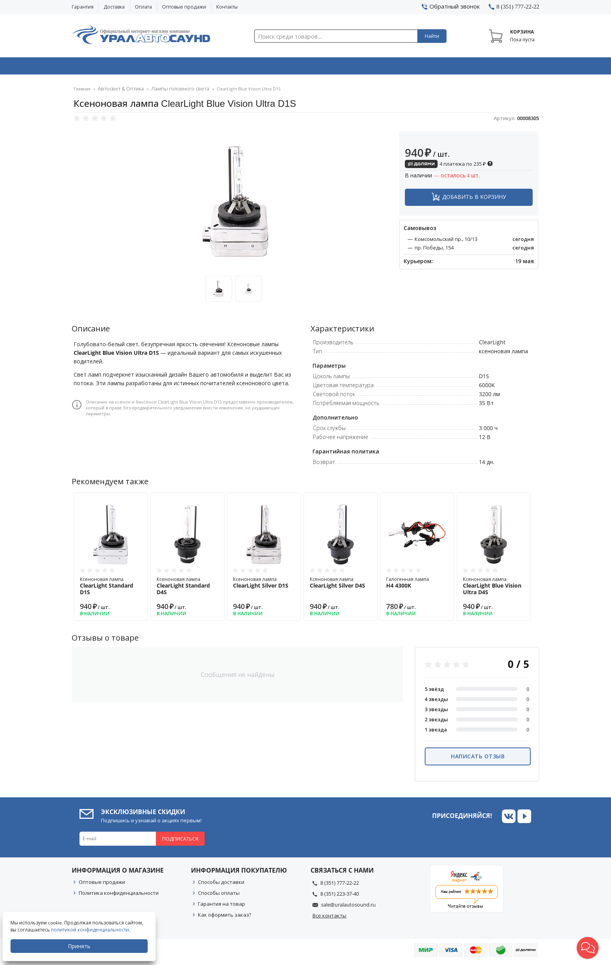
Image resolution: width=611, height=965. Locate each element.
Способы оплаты (219, 895)
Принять (80, 946)
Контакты (227, 7)
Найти (432, 36)
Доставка (114, 7)
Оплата (143, 7)
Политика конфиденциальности (119, 895)
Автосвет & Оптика (402, 67)
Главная (82, 91)
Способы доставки (221, 884)
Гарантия (83, 7)
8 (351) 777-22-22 (339, 885)
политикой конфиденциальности (92, 929)
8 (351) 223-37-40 (339, 895)
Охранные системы (213, 67)
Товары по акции (495, 67)
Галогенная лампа (417, 584)
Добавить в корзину (474, 199)
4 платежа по (449, 166)
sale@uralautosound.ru (348, 906)
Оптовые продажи (184, 7)
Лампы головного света (170, 91)
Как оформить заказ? (224, 917)
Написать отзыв (478, 758)
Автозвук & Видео (117, 67)
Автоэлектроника (308, 67)
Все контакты (329, 917)
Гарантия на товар (221, 906)
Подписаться (180, 841)
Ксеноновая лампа (110, 588)
